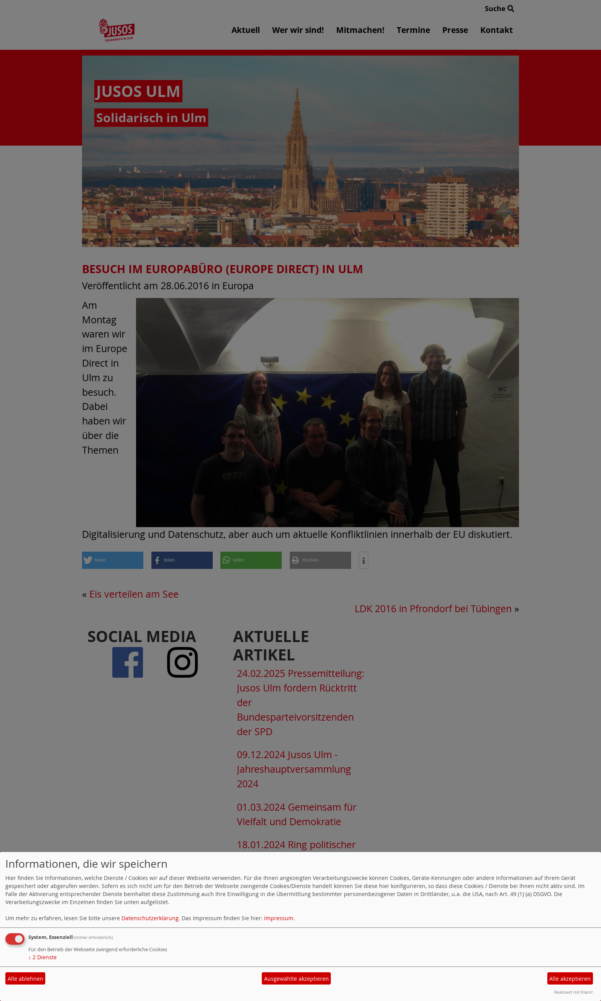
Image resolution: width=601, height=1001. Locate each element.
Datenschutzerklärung (150, 918)
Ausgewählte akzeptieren (296, 978)
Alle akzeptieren (570, 978)
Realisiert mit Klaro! (573, 992)
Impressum (278, 918)
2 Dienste (42, 957)
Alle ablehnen (25, 978)
